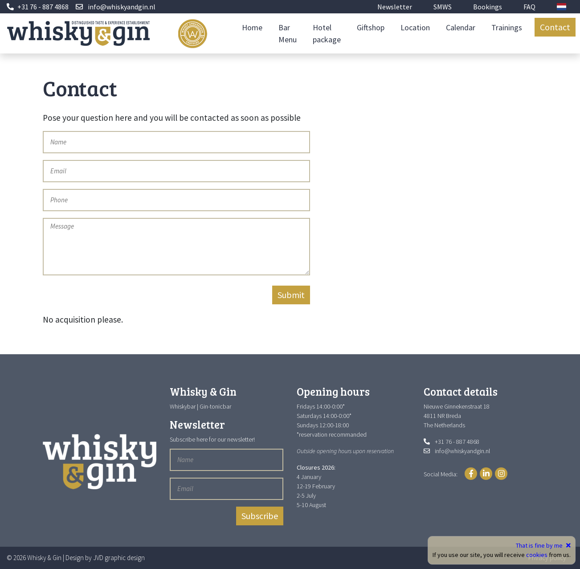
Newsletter (394, 6)
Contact (555, 27)
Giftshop (370, 27)
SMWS (442, 6)
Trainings (506, 27)
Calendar (460, 27)
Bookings (487, 6)
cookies (536, 555)
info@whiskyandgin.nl (121, 6)
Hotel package (327, 33)
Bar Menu (287, 33)
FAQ (529, 6)
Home (252, 27)
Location (415, 27)
